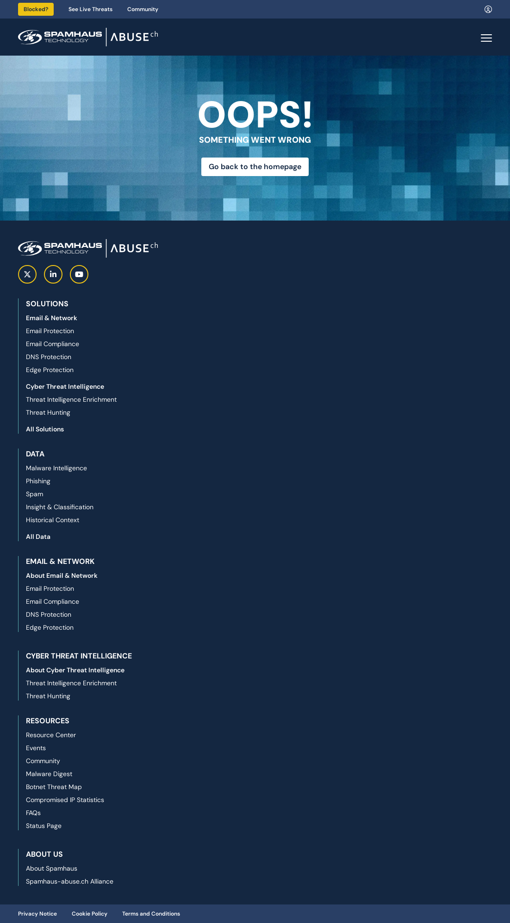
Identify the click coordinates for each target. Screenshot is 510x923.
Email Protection (50, 331)
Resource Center (51, 735)
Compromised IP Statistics (65, 800)
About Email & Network (62, 575)
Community (142, 9)
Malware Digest (49, 774)
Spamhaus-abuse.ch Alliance (69, 881)
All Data (38, 536)
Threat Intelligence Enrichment (71, 399)
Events (36, 748)
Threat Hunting (48, 412)
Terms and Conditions (151, 913)
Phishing (38, 481)
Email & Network (51, 318)
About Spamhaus (51, 868)
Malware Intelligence (56, 468)
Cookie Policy (89, 913)
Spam (34, 494)
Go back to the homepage (255, 166)
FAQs (33, 813)
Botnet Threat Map (54, 787)
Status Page (44, 826)
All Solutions (45, 429)
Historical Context (52, 520)
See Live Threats (90, 9)
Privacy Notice (37, 913)
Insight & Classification (59, 507)
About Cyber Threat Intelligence (75, 670)
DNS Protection (48, 357)
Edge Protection (50, 370)
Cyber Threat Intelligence (65, 386)
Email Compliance (52, 344)
